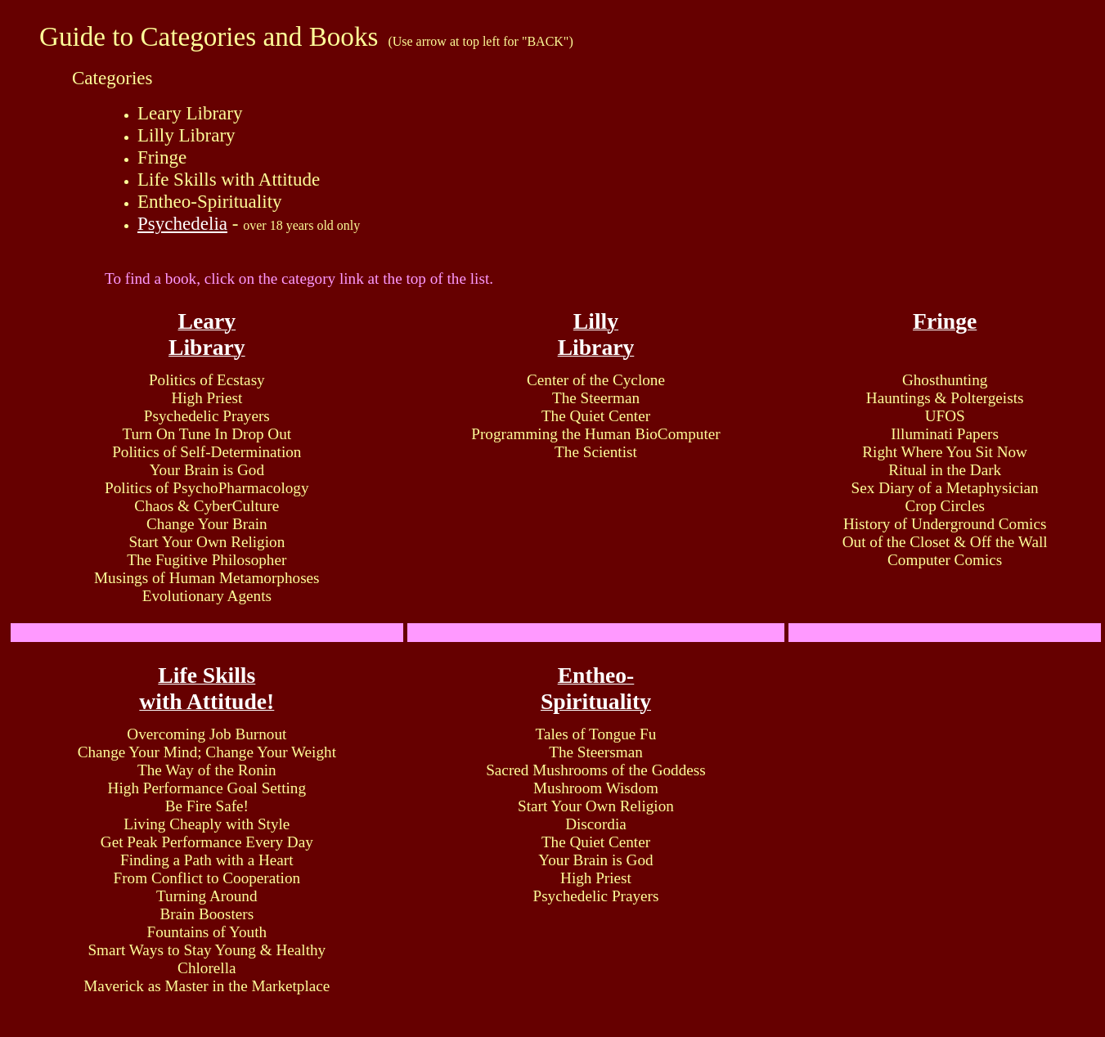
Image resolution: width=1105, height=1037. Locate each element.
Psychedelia (182, 223)
